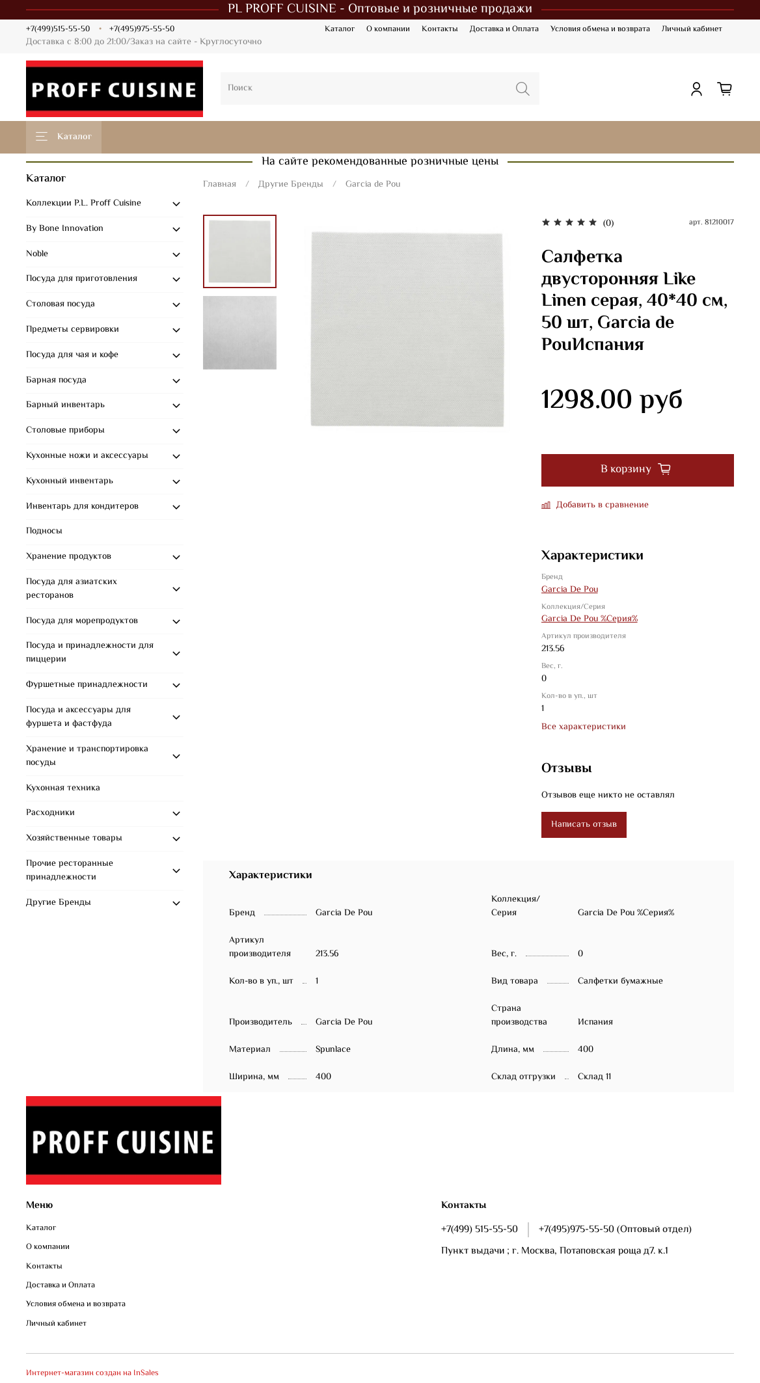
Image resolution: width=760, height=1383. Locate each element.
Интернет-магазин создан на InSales (92, 1373)
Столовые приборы (65, 430)
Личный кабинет (692, 29)
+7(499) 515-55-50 (479, 1229)
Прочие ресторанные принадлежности (69, 871)
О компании (388, 29)
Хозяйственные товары (74, 838)
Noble (37, 254)
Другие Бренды (290, 185)
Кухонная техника (63, 788)
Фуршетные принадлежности (87, 685)
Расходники (50, 813)
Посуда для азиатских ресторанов (71, 589)
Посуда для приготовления (81, 279)
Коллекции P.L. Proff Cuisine (83, 203)
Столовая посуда (60, 304)
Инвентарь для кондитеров (82, 507)
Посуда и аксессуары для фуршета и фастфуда (78, 717)
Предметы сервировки (72, 330)
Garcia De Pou (569, 590)
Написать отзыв (584, 825)
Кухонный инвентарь (69, 481)
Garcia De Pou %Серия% (589, 619)
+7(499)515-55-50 (58, 29)
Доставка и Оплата (504, 29)
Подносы (44, 531)
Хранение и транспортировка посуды (87, 756)
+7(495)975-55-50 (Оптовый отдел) (615, 1229)
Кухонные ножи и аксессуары (87, 456)
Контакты (440, 29)
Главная (219, 185)
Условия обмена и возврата (600, 29)
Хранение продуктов (68, 557)
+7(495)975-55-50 (141, 29)
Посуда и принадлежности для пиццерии (90, 653)
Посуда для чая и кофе (72, 355)
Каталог (340, 29)
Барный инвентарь (65, 405)
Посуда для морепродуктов (82, 621)
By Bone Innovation (64, 229)
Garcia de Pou (373, 185)
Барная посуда (56, 380)
